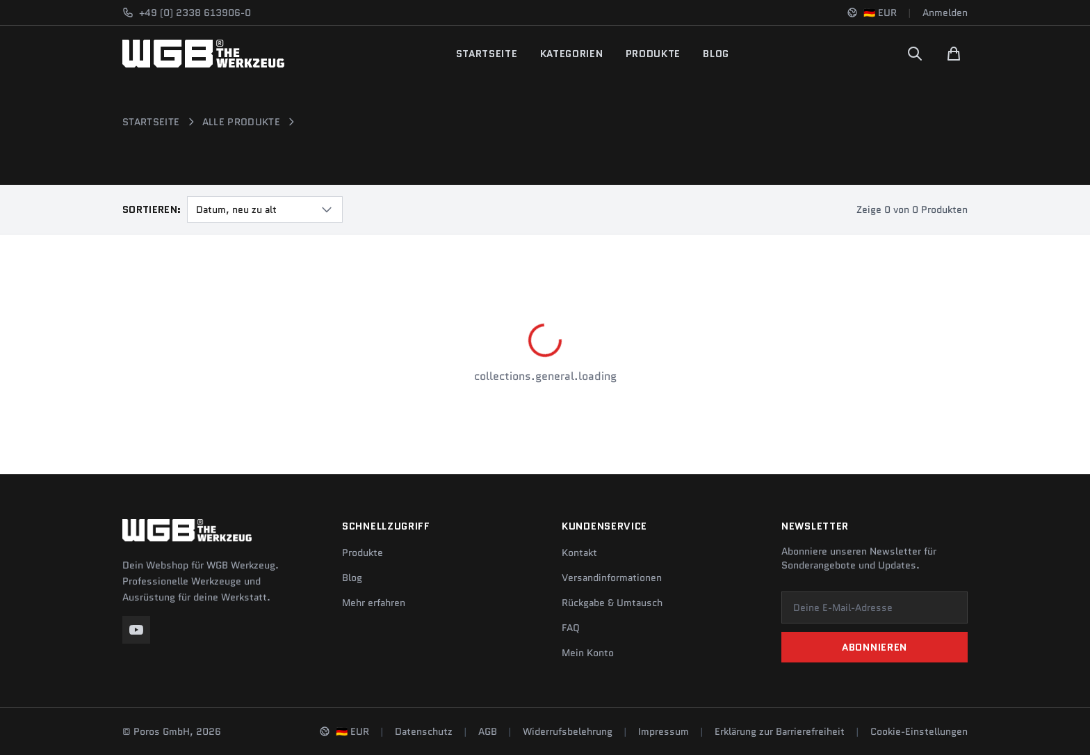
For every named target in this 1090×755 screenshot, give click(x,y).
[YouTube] (136, 630)
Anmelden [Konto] (945, 12)
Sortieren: (151, 209)
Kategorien (571, 54)
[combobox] (265, 209)
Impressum (663, 731)
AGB (487, 731)
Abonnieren (874, 647)
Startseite (487, 54)
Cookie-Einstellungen (919, 731)
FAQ (571, 628)
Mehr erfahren (373, 603)
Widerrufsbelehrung (567, 731)
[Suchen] (915, 53)
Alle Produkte (241, 122)
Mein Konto (588, 653)
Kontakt (579, 552)
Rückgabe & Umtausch (612, 603)
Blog (716, 54)
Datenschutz (424, 731)
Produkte (653, 54)
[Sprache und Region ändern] (872, 12)
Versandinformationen (612, 578)
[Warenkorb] (954, 53)
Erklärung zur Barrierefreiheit (780, 731)
